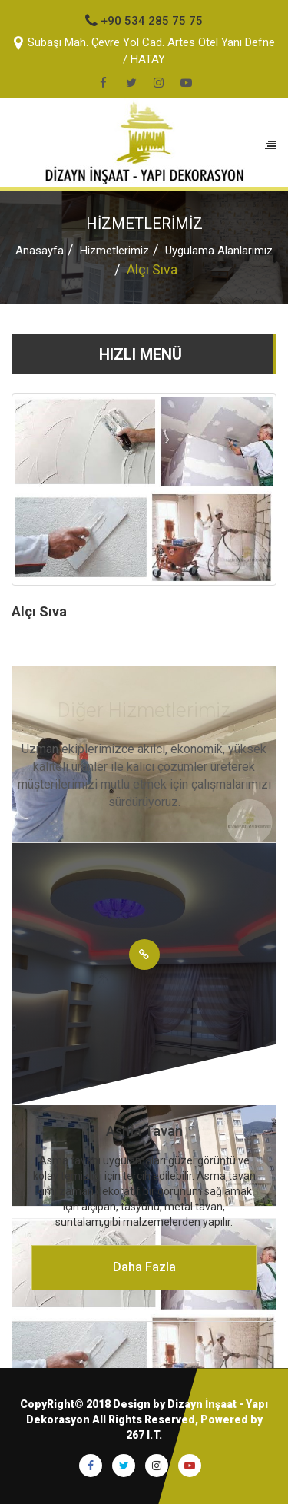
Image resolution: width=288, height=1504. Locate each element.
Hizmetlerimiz (114, 250)
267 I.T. (144, 1435)
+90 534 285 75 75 (144, 21)
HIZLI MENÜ (140, 354)
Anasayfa (39, 250)
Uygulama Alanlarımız (219, 250)
